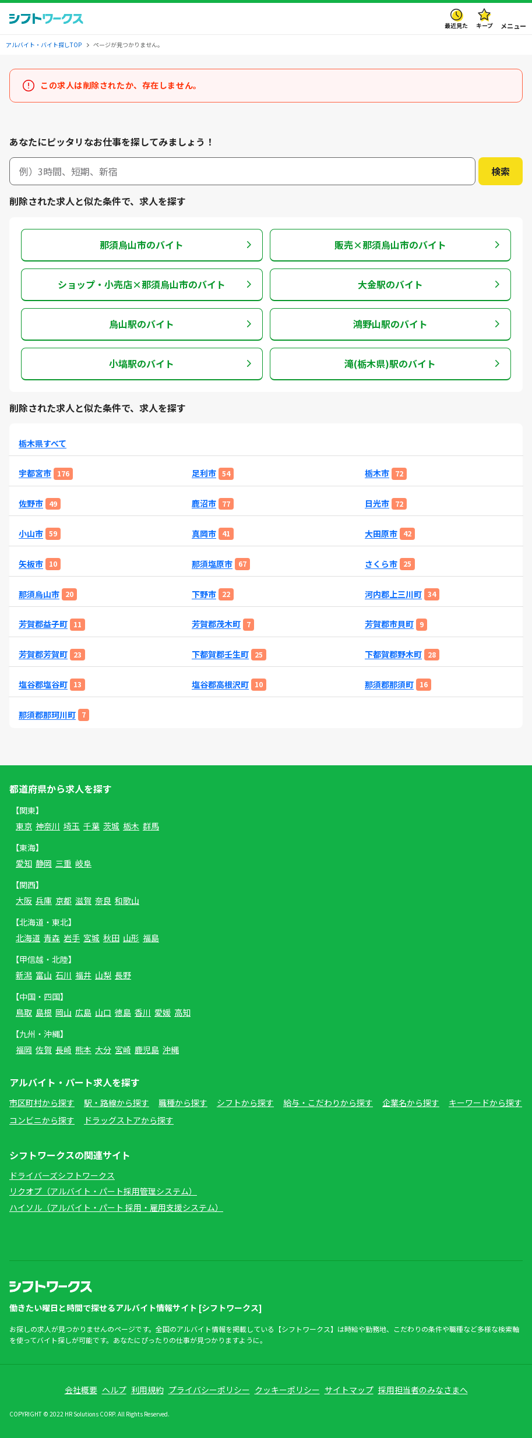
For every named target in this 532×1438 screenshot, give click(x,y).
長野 (123, 975)
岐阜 (83, 863)
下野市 (204, 594)
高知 (182, 1012)
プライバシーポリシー (209, 1389)
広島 (83, 1012)
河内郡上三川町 (393, 594)
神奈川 (48, 826)
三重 (63, 863)
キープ (484, 25)
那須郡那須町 (389, 684)
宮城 (91, 938)
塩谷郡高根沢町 (220, 684)
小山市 (31, 533)
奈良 (103, 900)
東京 (24, 826)
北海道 (28, 938)
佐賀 (44, 1049)
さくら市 (381, 564)
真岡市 (204, 533)
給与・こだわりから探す (328, 1102)
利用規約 (147, 1389)
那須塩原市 (212, 564)
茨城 (111, 826)
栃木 (131, 826)
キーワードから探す (485, 1102)
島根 (44, 1012)
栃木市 (377, 473)
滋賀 (83, 900)
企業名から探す (410, 1102)
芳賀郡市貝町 (389, 624)
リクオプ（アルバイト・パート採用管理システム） (103, 1191)
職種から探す (182, 1102)
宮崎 (123, 1049)
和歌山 (127, 900)
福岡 (24, 1049)
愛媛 (162, 1012)
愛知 (24, 863)
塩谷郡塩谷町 (43, 684)
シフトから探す (245, 1102)
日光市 (377, 503)
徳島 (123, 1012)
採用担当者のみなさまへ (423, 1389)
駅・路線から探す (116, 1102)
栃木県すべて (42, 443)
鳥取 (24, 1012)
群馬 (151, 826)
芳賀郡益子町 (43, 624)
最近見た (456, 25)
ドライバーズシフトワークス (62, 1175)
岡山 (63, 1012)
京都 (63, 900)
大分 (103, 1049)
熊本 (83, 1049)
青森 (52, 938)
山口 (103, 1012)
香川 (143, 1012)
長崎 (63, 1049)
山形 (131, 938)
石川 (63, 975)
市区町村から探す (42, 1102)
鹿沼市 (204, 503)
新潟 (24, 975)
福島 (151, 938)
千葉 (91, 826)
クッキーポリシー (287, 1389)
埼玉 (72, 826)
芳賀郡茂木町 (216, 624)
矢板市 (31, 564)
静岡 (44, 863)
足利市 (204, 473)
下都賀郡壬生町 (220, 654)
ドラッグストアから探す (129, 1120)
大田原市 (381, 533)
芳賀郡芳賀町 (43, 654)
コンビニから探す (42, 1120)
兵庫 (44, 900)
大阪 (24, 900)
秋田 (111, 938)
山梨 (103, 975)
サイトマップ (349, 1389)
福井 (83, 975)
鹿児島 (147, 1049)
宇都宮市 (35, 473)
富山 (44, 975)
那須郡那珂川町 (47, 714)
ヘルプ (114, 1389)
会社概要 (81, 1389)
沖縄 (171, 1049)
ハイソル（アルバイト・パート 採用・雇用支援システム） (116, 1207)
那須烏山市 (39, 594)
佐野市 (31, 503)
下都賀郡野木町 (393, 654)
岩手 (72, 938)
